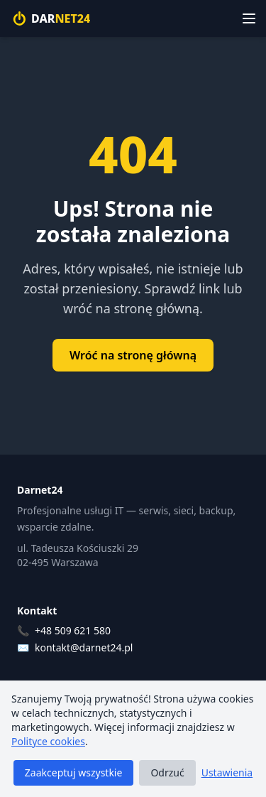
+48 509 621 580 (73, 630)
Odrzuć (167, 772)
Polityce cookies (48, 741)
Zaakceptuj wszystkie (74, 772)
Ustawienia (227, 772)
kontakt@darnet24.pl (84, 647)
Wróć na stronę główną (133, 355)
